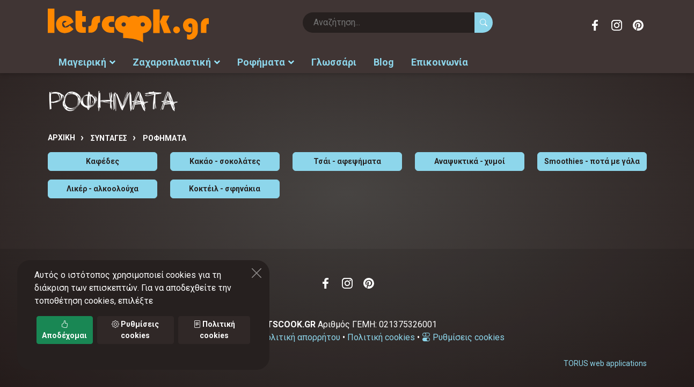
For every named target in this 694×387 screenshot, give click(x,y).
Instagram (616, 25)
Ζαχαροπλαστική (176, 62)
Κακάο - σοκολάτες (224, 161)
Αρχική (61, 137)
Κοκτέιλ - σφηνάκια (224, 188)
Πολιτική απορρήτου (300, 337)
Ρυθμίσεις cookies (463, 337)
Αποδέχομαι (64, 330)
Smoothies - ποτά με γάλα (592, 161)
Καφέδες (102, 161)
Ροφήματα (265, 62)
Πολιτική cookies (381, 337)
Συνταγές (109, 138)
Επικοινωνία (439, 62)
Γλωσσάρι (333, 62)
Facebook (595, 25)
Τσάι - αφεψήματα (347, 161)
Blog (384, 62)
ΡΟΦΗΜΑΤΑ (164, 138)
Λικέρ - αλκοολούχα (102, 188)
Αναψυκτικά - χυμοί (469, 161)
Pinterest (638, 25)
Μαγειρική (87, 62)
